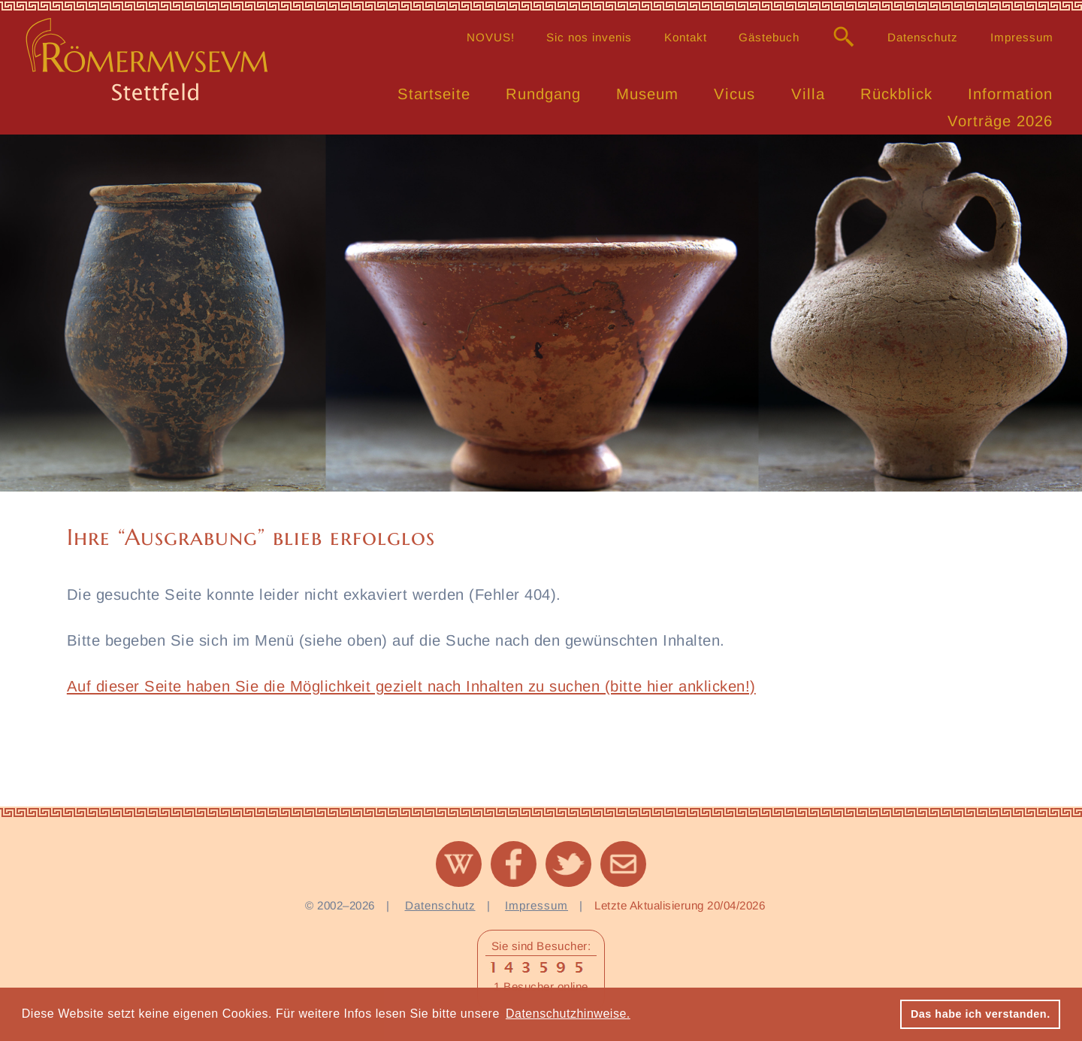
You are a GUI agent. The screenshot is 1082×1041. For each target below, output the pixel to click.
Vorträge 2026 (1000, 121)
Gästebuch (769, 37)
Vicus (734, 94)
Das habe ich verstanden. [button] (980, 1014)
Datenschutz (922, 37)
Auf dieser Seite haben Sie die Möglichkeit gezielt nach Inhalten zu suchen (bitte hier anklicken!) (411, 686)
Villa (808, 94)
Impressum (1021, 37)
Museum (647, 94)
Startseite (433, 94)
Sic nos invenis (589, 37)
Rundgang (543, 94)
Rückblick (896, 94)
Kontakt (685, 37)
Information (1010, 94)
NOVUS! (491, 37)
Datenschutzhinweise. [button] (568, 1013)
